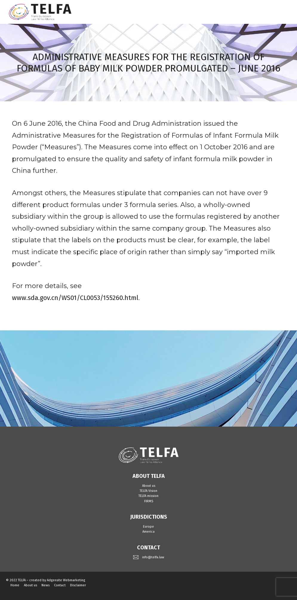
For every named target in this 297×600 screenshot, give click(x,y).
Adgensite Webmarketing (66, 580)
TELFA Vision (148, 491)
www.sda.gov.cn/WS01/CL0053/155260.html (75, 298)
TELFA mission (148, 496)
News (45, 585)
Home (14, 585)
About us (148, 486)
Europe (148, 527)
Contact (60, 585)
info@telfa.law (153, 557)
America (148, 532)
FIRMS (148, 501)
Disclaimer (78, 585)
